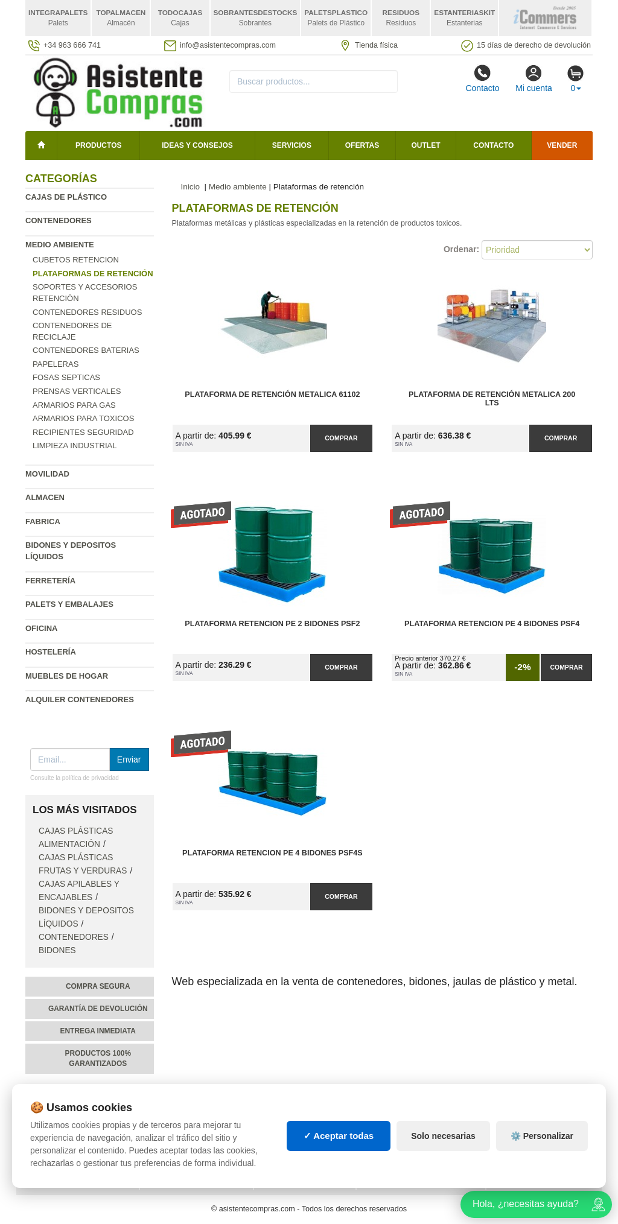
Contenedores (58, 220)
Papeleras (55, 364)
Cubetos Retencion (76, 259)
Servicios (291, 145)
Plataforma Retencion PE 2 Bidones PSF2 (272, 624)
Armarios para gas (74, 405)
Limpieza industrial (74, 445)
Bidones (57, 950)
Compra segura (98, 986)
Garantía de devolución (98, 1008)
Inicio (190, 186)
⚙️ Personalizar (542, 1152)
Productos (98, 145)
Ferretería (50, 580)
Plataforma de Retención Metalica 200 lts (492, 398)
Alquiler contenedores (79, 699)
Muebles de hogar (66, 675)
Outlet (426, 145)
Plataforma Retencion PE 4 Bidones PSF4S (272, 853)
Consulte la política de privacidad (74, 778)
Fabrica (42, 521)
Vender (562, 145)
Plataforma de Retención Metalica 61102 (272, 394)
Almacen (45, 497)
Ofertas (362, 145)
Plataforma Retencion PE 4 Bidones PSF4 (491, 624)
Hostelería (50, 651)
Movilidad (47, 473)
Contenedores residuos (87, 312)
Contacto (482, 78)
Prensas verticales (77, 391)
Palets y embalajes (69, 604)
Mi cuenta (533, 78)
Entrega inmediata (98, 1031)
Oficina (41, 628)
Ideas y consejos (197, 145)
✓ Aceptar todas (339, 1152)
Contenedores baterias (86, 350)
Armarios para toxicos (83, 418)
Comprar (341, 438)
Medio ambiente (59, 244)
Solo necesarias (443, 1152)
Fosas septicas (66, 377)
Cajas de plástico (66, 196)
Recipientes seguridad (83, 432)
